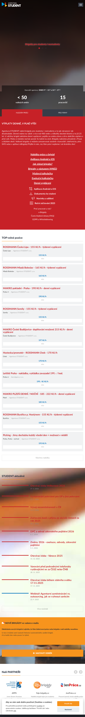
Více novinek (42, 609)
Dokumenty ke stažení (45, 194)
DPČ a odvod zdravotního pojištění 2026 (52, 531)
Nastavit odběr (44, 653)
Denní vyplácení (42, 183)
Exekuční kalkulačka (42, 178)
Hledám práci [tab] (22, 113)
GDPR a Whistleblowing (42, 219)
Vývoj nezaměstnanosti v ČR (45, 507)
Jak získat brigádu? (42, 164)
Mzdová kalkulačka (42, 173)
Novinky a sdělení (45, 199)
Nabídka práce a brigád (43, 154)
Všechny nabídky (43, 458)
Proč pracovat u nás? (42, 209)
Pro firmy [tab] (62, 113)
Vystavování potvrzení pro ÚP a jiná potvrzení (54, 496)
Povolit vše (68, 703)
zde (14, 711)
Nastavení (68, 709)
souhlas (39, 706)
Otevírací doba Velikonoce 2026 (47, 486)
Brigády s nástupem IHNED (42, 169)
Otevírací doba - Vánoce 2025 (46, 556)
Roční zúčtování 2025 (44, 203)
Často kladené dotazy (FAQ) (42, 216)
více (42, 259)
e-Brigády (42, 212)
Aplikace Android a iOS (42, 159)
